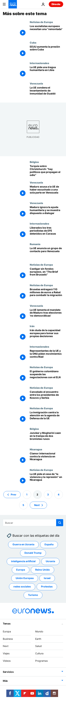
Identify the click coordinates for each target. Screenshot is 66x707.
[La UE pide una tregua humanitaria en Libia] (46, 72)
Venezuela (36, 83)
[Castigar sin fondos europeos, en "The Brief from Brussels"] (46, 273)
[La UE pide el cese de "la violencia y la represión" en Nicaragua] (46, 479)
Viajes (6, 653)
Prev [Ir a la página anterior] (13, 494)
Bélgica (34, 161)
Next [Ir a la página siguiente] (37, 504)
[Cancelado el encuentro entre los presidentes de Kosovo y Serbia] (46, 396)
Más (5, 680)
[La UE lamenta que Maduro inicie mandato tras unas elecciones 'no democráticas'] (46, 314)
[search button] (59, 522)
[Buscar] (33, 522)
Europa (7, 631)
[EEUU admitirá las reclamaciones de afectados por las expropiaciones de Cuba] (46, 51)
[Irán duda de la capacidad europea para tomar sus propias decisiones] (46, 335)
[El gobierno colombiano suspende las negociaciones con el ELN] (46, 376)
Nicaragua (36, 449)
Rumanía (35, 244)
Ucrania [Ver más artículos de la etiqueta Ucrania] (50, 561)
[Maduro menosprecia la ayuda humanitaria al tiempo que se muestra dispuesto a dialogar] (46, 212)
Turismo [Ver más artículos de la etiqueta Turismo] (33, 594)
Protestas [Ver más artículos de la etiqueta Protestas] (47, 586)
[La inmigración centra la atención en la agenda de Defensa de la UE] (46, 417)
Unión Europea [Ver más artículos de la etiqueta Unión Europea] (25, 578)
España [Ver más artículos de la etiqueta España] (49, 544)
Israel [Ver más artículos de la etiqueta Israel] (47, 578)
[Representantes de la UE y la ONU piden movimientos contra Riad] (46, 355)
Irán (32, 326)
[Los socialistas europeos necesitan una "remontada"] (46, 31)
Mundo (39, 631)
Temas (7, 623)
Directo (56, 4)
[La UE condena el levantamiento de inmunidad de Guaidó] (46, 92)
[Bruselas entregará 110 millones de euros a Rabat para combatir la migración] (46, 294)
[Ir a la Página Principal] (12, 4)
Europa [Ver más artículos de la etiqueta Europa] (20, 569)
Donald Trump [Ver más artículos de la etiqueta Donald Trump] (33, 552)
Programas (41, 660)
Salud (38, 645)
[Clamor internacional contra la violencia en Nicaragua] (46, 458)
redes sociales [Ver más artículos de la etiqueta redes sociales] (22, 586)
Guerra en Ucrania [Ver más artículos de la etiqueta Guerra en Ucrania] (23, 544)
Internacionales (39, 63)
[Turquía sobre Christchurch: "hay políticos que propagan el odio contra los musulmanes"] (46, 171)
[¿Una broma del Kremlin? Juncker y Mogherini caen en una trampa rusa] (46, 438)
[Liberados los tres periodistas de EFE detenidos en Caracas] (46, 232)
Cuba (33, 42)
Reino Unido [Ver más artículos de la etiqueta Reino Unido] (42, 569)
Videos (7, 660)
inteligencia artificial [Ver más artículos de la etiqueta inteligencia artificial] (23, 561)
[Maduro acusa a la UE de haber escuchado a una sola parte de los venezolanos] (46, 191)
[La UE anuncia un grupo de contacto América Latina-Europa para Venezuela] (46, 253)
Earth (38, 638)
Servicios (8, 671)
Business (8, 638)
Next (5, 645)
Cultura (39, 653)
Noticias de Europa (41, 22)
